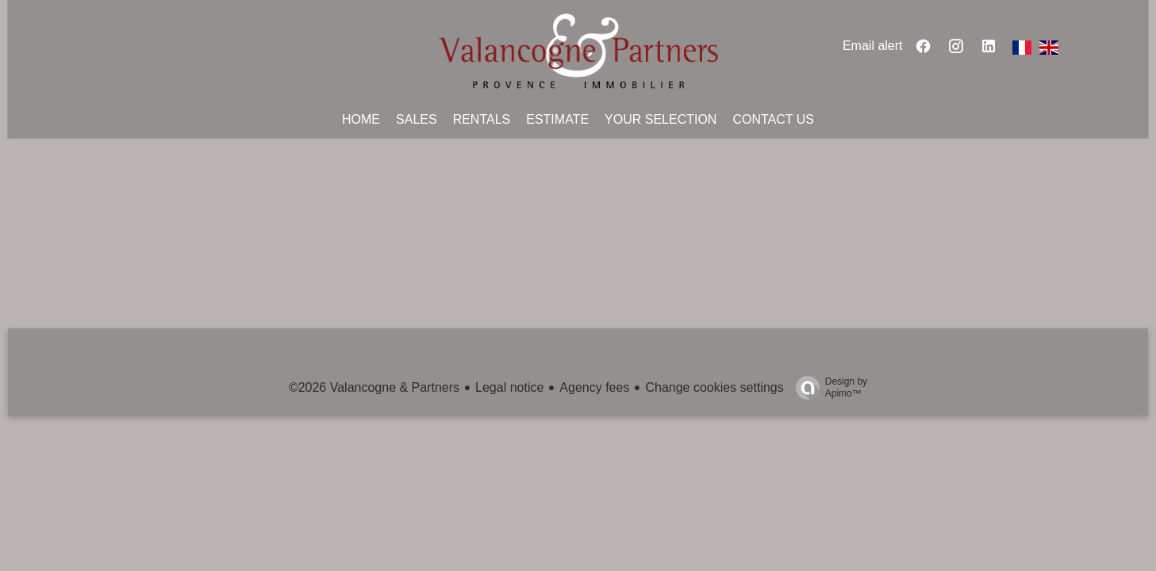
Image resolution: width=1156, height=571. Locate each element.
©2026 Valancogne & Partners (374, 387)
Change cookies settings (714, 387)
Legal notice (509, 387)
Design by (827, 388)
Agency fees (594, 387)
